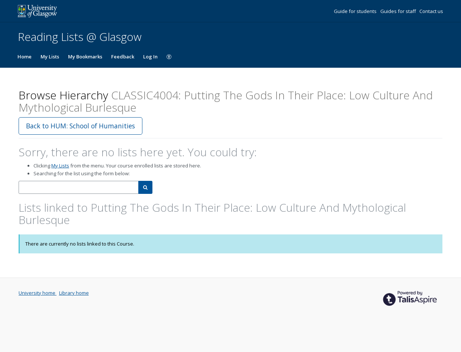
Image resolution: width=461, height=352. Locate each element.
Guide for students (356, 11)
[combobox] (79, 187)
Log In (150, 56)
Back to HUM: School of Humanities (80, 125)
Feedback (122, 56)
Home (24, 56)
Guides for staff (398, 11)
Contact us (431, 11)
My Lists (50, 56)
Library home (74, 292)
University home (38, 292)
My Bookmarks (85, 56)
